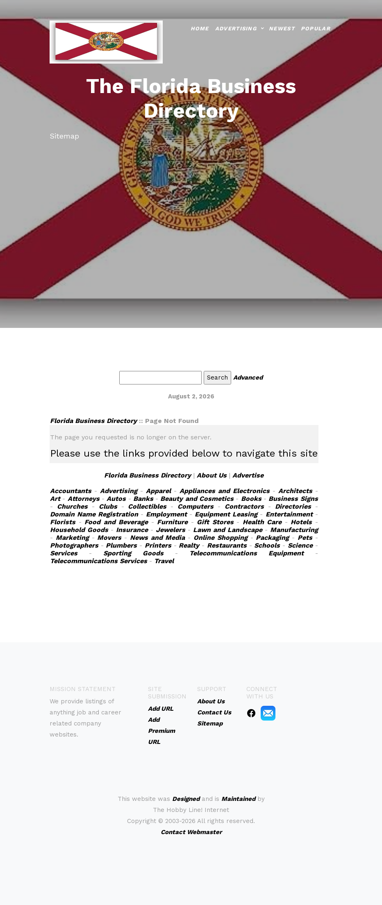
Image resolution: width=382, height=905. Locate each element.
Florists (62, 522)
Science (300, 545)
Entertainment (289, 514)
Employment (166, 514)
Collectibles (147, 506)
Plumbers (121, 545)
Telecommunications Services (98, 561)
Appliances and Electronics (225, 491)
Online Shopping (220, 537)
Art (55, 499)
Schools (267, 545)
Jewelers (170, 530)
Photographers (74, 545)
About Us (212, 475)
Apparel (158, 491)
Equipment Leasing (226, 514)
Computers (195, 506)
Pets (305, 537)
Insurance (132, 530)
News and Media (157, 537)
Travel (164, 561)
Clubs (108, 506)
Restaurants (227, 545)
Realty (189, 545)
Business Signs (293, 499)
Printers (158, 545)
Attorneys (84, 499)
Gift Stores (215, 522)
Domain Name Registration (94, 514)
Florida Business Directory (93, 421)
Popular (315, 28)
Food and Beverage (116, 522)
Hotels (301, 522)
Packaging (272, 537)
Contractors (244, 506)
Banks (143, 499)
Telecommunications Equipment (246, 553)
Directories (293, 506)
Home (200, 28)
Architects (295, 491)
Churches (72, 506)
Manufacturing (294, 530)
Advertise (248, 475)
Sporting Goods (133, 553)
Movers (109, 537)
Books (251, 499)
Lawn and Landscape (227, 530)
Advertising (236, 28)
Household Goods (79, 530)
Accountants (70, 491)
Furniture (172, 522)
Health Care (262, 522)
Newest (282, 28)
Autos (116, 499)
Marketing (72, 537)
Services (63, 553)
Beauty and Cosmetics (197, 499)
